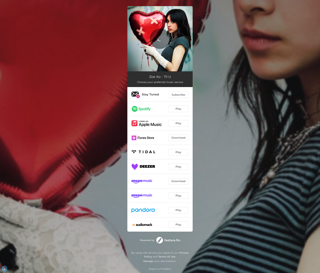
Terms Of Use (167, 256)
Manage (148, 261)
